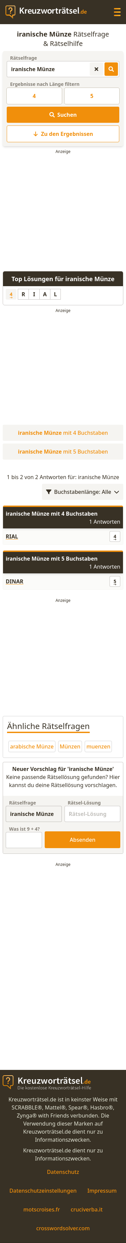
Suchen (63, 114)
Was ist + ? (24, 829)
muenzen (98, 746)
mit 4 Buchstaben (63, 433)
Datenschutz (63, 1172)
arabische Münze (32, 746)
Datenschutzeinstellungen (43, 1190)
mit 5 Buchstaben (63, 452)
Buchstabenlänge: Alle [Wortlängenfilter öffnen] (82, 492)
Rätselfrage (23, 58)
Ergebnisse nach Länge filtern (45, 84)
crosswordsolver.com (63, 1228)
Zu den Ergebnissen (63, 134)
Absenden (82, 839)
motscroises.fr (42, 1209)
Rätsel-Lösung (84, 802)
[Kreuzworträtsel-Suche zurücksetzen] (96, 69)
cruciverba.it (86, 1209)
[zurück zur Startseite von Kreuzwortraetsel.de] (49, 12)
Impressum (102, 1190)
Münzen (70, 746)
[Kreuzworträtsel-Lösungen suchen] (111, 69)
